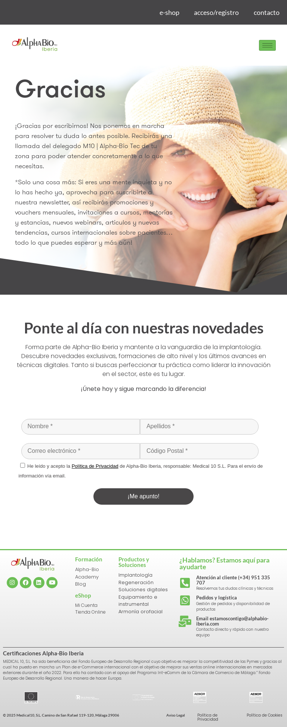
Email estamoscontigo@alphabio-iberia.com (232, 621)
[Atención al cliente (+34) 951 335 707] (185, 583)
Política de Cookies (265, 715)
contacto (267, 12)
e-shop (169, 12)
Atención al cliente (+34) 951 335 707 (233, 580)
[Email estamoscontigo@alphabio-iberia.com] (185, 621)
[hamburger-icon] (267, 45)
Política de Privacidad (207, 717)
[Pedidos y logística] (185, 600)
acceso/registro (216, 12)
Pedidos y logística (216, 598)
